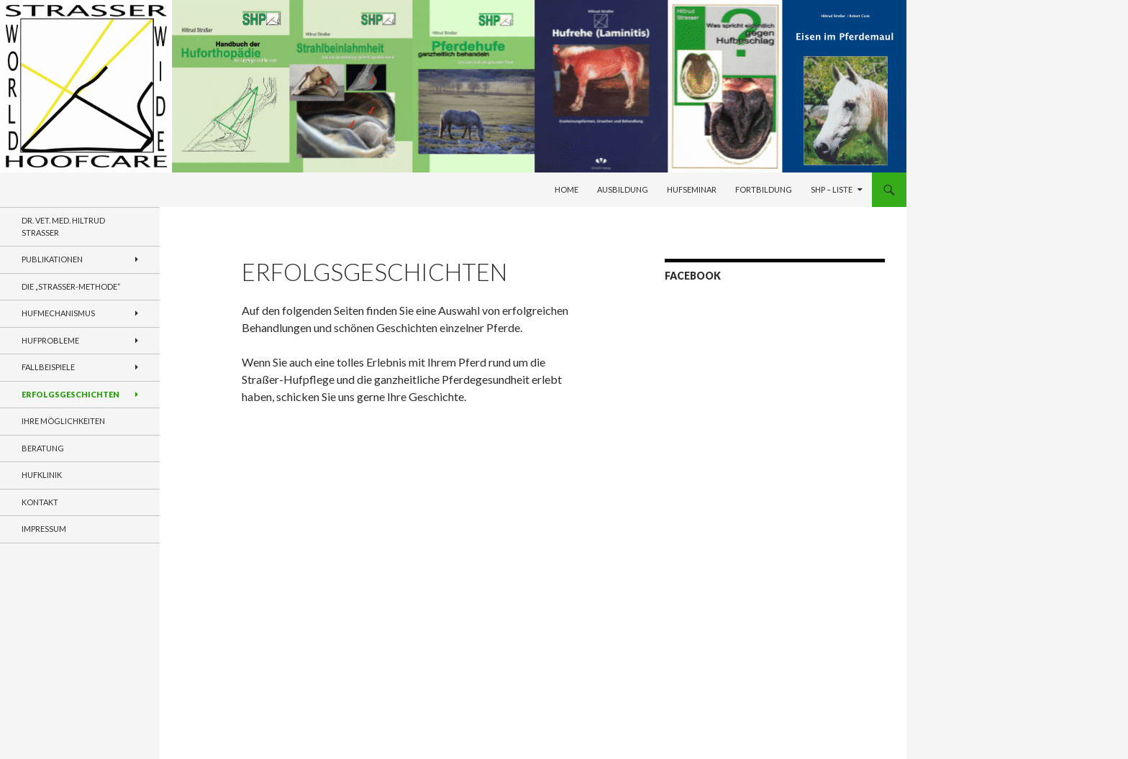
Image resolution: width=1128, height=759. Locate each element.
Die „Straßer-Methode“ (71, 286)
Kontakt (40, 502)
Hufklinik (42, 474)
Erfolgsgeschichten (70, 394)
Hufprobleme (50, 340)
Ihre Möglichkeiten (63, 421)
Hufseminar (692, 189)
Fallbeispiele (48, 367)
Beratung (43, 448)
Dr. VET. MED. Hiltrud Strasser (63, 226)
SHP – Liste (831, 189)
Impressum (44, 528)
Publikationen (52, 259)
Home (566, 189)
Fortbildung (763, 189)
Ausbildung (622, 189)
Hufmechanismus (58, 313)
